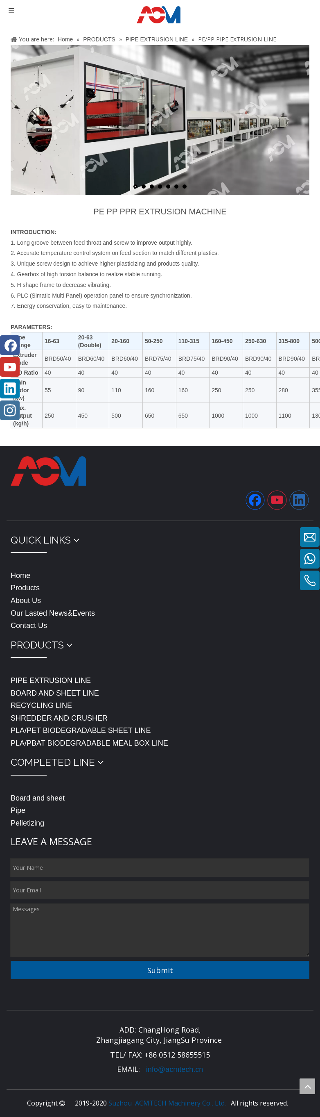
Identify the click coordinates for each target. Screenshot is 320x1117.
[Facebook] (255, 500)
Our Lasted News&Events (53, 613)
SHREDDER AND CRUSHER (59, 718)
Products (25, 588)
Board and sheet (38, 798)
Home (20, 575)
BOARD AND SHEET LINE (55, 693)
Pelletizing (27, 823)
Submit (160, 970)
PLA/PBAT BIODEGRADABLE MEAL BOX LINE (89, 743)
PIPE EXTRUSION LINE (51, 680)
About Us (26, 600)
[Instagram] (10, 410)
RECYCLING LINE (41, 705)
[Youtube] (277, 500)
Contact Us (29, 625)
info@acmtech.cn (173, 1069)
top (307, 1086)
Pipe (18, 810)
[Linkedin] (299, 500)
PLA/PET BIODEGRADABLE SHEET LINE (81, 730)
